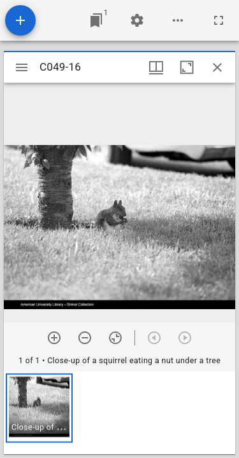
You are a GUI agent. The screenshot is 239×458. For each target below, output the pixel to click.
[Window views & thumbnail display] (156, 67)
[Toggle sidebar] (21, 67)
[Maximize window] (186, 67)
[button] (39, 408)
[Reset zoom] (115, 338)
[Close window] (217, 67)
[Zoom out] (84, 338)
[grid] (119, 412)
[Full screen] (218, 20)
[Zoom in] (54, 338)
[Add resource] (20, 20)
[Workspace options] (178, 20)
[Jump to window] (96, 20)
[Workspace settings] (137, 20)
